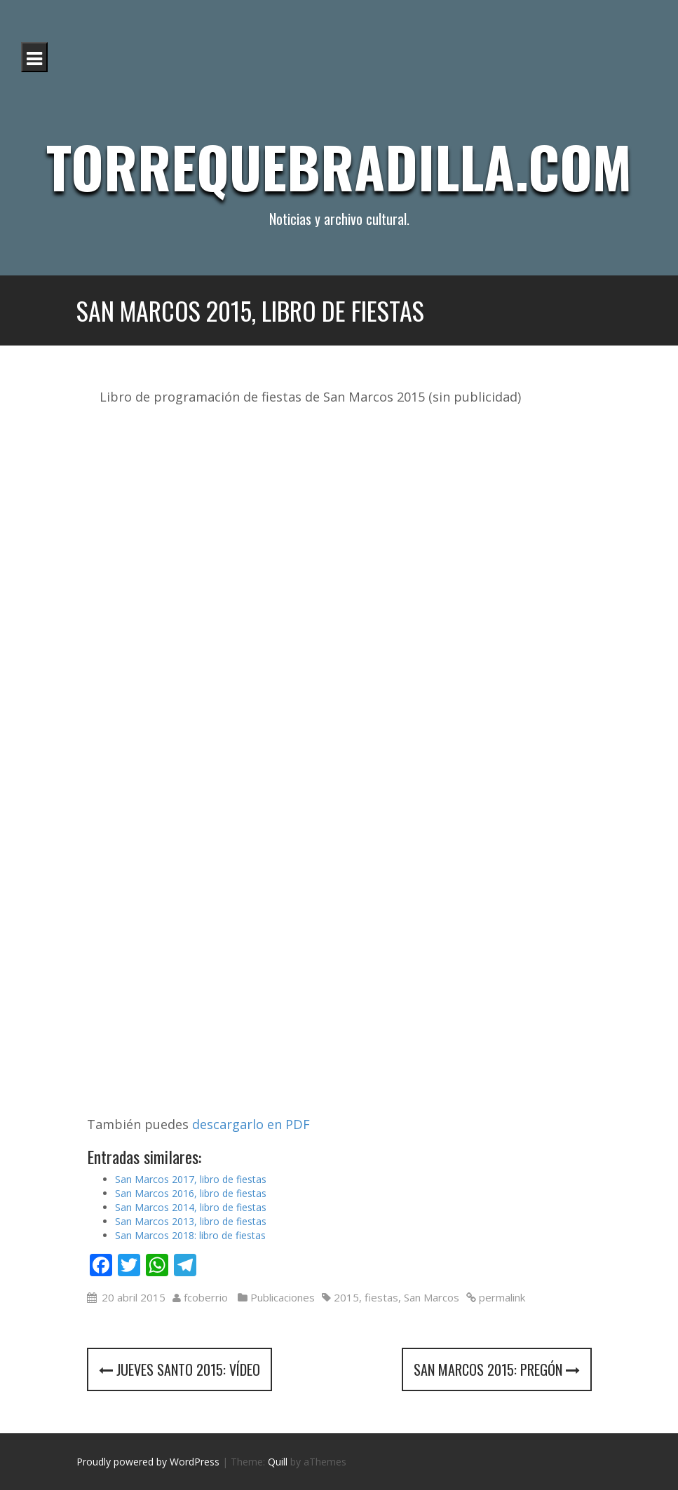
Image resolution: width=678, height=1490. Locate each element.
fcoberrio (206, 1297)
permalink (500, 1297)
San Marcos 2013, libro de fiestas (190, 1221)
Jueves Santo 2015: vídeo (179, 1369)
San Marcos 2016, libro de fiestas (190, 1193)
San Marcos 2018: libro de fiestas (190, 1235)
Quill (277, 1461)
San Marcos (431, 1297)
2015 (346, 1297)
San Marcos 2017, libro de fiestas (190, 1179)
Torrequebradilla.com (339, 166)
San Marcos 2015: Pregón (497, 1369)
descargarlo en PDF (251, 1124)
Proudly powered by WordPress (147, 1461)
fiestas (381, 1297)
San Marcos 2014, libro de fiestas (190, 1207)
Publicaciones (282, 1297)
